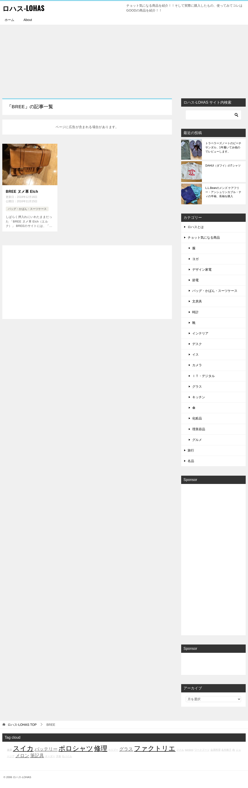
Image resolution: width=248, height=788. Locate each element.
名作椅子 (226, 749)
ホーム (9, 20)
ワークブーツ (202, 749)
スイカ (23, 748)
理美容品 (198, 429)
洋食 (58, 756)
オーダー (50, 756)
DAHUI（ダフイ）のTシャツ (223, 165)
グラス (197, 386)
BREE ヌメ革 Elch (22, 191)
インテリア (200, 333)
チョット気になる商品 (204, 237)
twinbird (189, 749)
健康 (9, 749)
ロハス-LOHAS (23, 8)
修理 (100, 748)
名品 (191, 461)
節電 (195, 280)
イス (195, 354)
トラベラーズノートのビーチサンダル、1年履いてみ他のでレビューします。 (223, 147)
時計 (195, 312)
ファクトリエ (154, 748)
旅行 (191, 450)
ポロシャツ (76, 748)
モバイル (67, 756)
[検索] (213, 115)
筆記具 (37, 755)
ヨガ (195, 259)
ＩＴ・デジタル (203, 376)
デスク (197, 344)
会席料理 (215, 749)
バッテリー (46, 749)
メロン (22, 755)
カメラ (197, 365)
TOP (22, 724)
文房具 (197, 301)
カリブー (113, 749)
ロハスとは (196, 227)
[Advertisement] (124, 59)
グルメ (197, 440)
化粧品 (197, 418)
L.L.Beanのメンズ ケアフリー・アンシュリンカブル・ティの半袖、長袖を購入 (223, 192)
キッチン (198, 397)
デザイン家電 (202, 269)
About (28, 20)
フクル (180, 749)
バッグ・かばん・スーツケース (27, 209)
